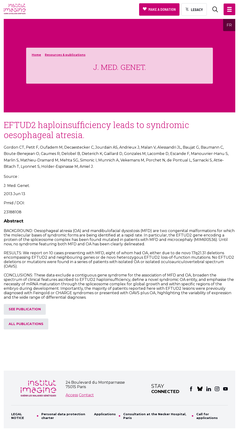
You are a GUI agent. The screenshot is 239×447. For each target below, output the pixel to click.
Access (72, 395)
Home (36, 55)
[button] (229, 9)
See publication (25, 309)
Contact (86, 395)
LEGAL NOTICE (17, 416)
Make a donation (162, 9)
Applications (105, 414)
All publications (26, 324)
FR (229, 25)
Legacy (197, 9)
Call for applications (207, 416)
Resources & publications (65, 55)
